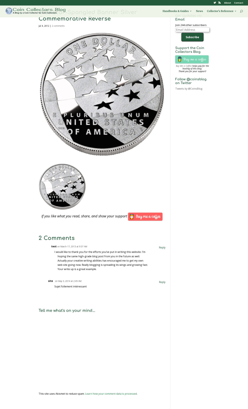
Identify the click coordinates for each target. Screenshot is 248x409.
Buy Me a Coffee (184, 65)
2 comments (58, 25)
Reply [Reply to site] (163, 282)
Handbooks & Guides (176, 11)
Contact (238, 3)
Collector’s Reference (220, 11)
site (52, 281)
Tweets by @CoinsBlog (188, 88)
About (227, 3)
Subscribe (192, 37)
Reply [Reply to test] (163, 247)
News (199, 11)
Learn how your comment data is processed (111, 393)
